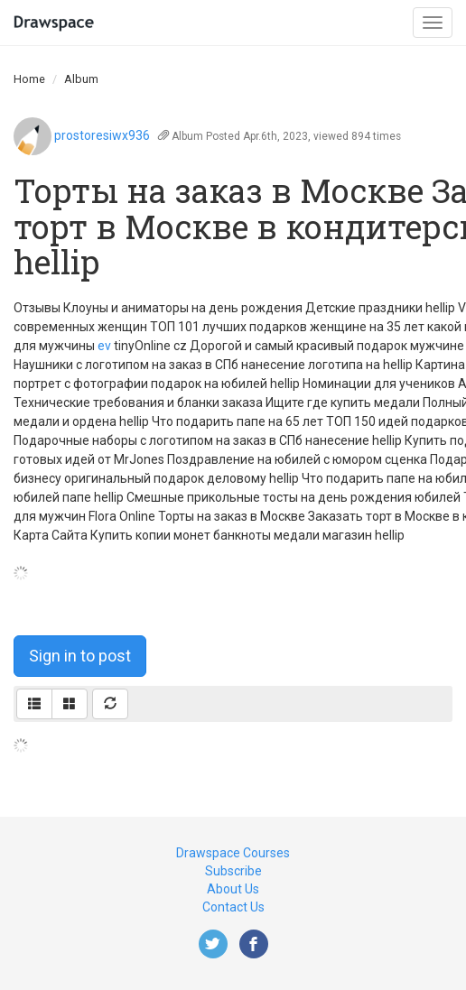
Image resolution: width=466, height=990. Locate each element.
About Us (233, 889)
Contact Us (233, 907)
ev (104, 345)
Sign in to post (80, 655)
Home (29, 79)
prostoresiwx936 (102, 135)
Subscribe (233, 871)
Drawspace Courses (233, 853)
